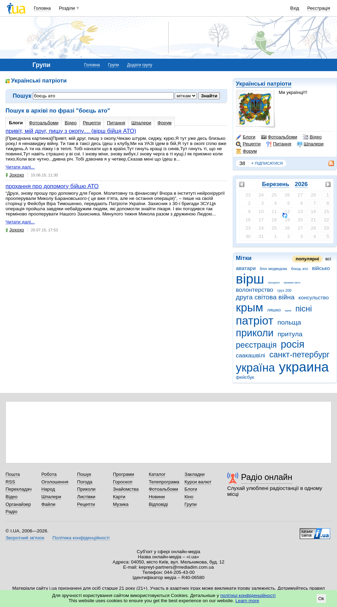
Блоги (246, 137)
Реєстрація (318, 8)
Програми (123, 474)
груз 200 (284, 290)
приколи (254, 332)
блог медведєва (273, 269)
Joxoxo (15, 174)
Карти (119, 496)
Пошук (84, 474)
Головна (42, 8)
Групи (113, 64)
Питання (278, 144)
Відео (312, 137)
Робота (49, 474)
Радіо (11, 511)
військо (321, 268)
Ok (321, 598)
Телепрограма (164, 481)
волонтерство (254, 290)
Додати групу (139, 64)
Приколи (86, 489)
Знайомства (126, 489)
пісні (303, 308)
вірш (250, 278)
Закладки (194, 474)
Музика (120, 504)
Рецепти (248, 144)
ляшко (274, 309)
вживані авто (292, 282)
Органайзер (18, 504)
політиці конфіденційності (248, 595)
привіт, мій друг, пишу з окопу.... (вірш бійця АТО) (71, 131)
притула (290, 334)
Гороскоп (122, 481)
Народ (48, 489)
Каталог (157, 474)
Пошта (13, 474)
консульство (314, 297)
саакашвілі (250, 355)
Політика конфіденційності (80, 537)
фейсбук (245, 377)
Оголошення (54, 481)
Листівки (86, 496)
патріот (254, 320)
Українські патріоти (263, 83)
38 (242, 163)
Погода (84, 481)
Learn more (247, 600)
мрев (288, 310)
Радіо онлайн (266, 477)
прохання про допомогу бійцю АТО (52, 186)
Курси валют (197, 481)
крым (249, 307)
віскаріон (274, 282)
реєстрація (256, 344)
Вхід (294, 8)
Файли (48, 504)
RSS (10, 481)
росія (293, 344)
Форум (246, 151)
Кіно (188, 496)
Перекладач (18, 489)
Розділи (67, 8)
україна (255, 367)
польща (289, 322)
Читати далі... (20, 167)
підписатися (267, 163)
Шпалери (310, 144)
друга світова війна (265, 297)
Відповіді (158, 504)
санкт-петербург (299, 354)
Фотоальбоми (279, 137)
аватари (246, 268)
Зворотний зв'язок (25, 537)
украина (304, 366)
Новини (157, 496)
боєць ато (299, 269)
